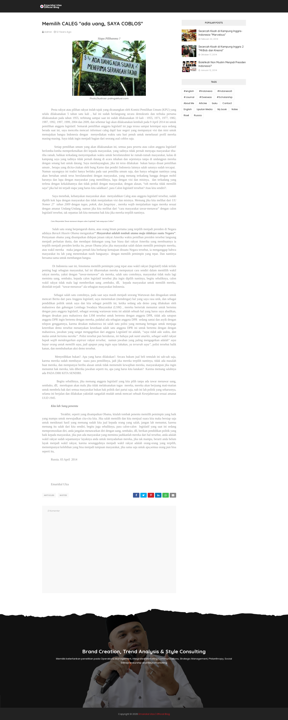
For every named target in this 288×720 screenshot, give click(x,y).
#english (189, 91)
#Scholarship (224, 97)
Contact (227, 103)
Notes (63, 495)
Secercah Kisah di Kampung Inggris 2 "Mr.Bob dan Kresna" (221, 48)
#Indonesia (205, 91)
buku (214, 103)
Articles (49, 495)
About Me (189, 103)
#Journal (189, 97)
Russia (198, 115)
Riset (186, 115)
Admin (48, 32)
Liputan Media (205, 109)
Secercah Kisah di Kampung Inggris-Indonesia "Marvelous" (220, 32)
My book (222, 109)
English (188, 109)
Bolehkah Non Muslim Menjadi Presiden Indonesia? (222, 64)
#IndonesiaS (224, 91)
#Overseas (205, 97)
